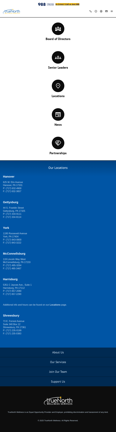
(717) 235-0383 (13, 333)
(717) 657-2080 (13, 291)
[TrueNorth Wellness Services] (11, 11)
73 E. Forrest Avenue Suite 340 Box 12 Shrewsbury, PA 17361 (14, 324)
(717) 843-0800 (13, 239)
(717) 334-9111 (13, 214)
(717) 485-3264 (13, 265)
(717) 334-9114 (13, 217)
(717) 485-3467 (13, 268)
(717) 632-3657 (13, 191)
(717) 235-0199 (13, 330)
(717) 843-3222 (13, 242)
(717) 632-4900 (13, 188)
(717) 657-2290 (13, 294)
